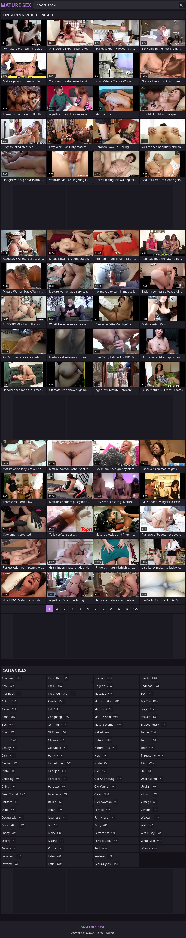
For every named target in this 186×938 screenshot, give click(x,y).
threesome (152, 755)
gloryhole (58, 747)
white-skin (151, 840)
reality (149, 678)
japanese (58, 817)
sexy (148, 709)
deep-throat (14, 794)
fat (54, 709)
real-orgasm (107, 864)
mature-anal (106, 716)
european (12, 856)
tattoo (149, 740)
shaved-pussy (154, 724)
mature (103, 709)
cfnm (8, 771)
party (101, 825)
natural (103, 740)
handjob (57, 771)
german (57, 724)
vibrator (149, 794)
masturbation (107, 701)
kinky (55, 833)
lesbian (103, 678)
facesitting (58, 678)
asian (9, 709)
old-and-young (108, 778)
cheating (11, 778)
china (9, 786)
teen (148, 747)
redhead (150, 686)
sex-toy (149, 701)
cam (9, 755)
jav (53, 825)
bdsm (9, 740)
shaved (149, 716)
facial (55, 686)
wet (147, 825)
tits (148, 763)
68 (126, 608)
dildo (9, 809)
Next (135, 608)
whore (149, 848)
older (102, 794)
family (56, 701)
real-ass (103, 856)
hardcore (58, 778)
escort (9, 840)
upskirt (149, 786)
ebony (9, 833)
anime (9, 701)
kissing (56, 840)
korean (56, 848)
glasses (56, 740)
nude (101, 763)
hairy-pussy (59, 763)
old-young (105, 786)
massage (103, 693)
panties (102, 809)
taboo (149, 732)
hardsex (57, 786)
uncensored (152, 778)
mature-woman (108, 724)
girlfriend (57, 732)
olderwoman (106, 802)
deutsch (10, 802)
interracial (58, 794)
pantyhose (105, 817)
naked (102, 732)
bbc (8, 724)
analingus (11, 693)
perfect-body (106, 840)
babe (9, 716)
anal (8, 686)
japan (55, 809)
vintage (149, 802)
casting (10, 763)
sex (147, 693)
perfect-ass (105, 833)
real (101, 848)
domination (13, 825)
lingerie (103, 686)
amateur (12, 678)
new (101, 755)
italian (55, 802)
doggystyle (13, 817)
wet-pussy (151, 833)
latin (55, 864)
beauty (9, 747)
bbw (8, 732)
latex (55, 856)
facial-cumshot (62, 693)
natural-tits (106, 747)
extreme (10, 864)
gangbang (59, 716)
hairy (55, 755)
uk (146, 771)
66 (111, 608)
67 (119, 608)
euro (9, 848)
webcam (150, 817)
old (100, 771)
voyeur (149, 809)
